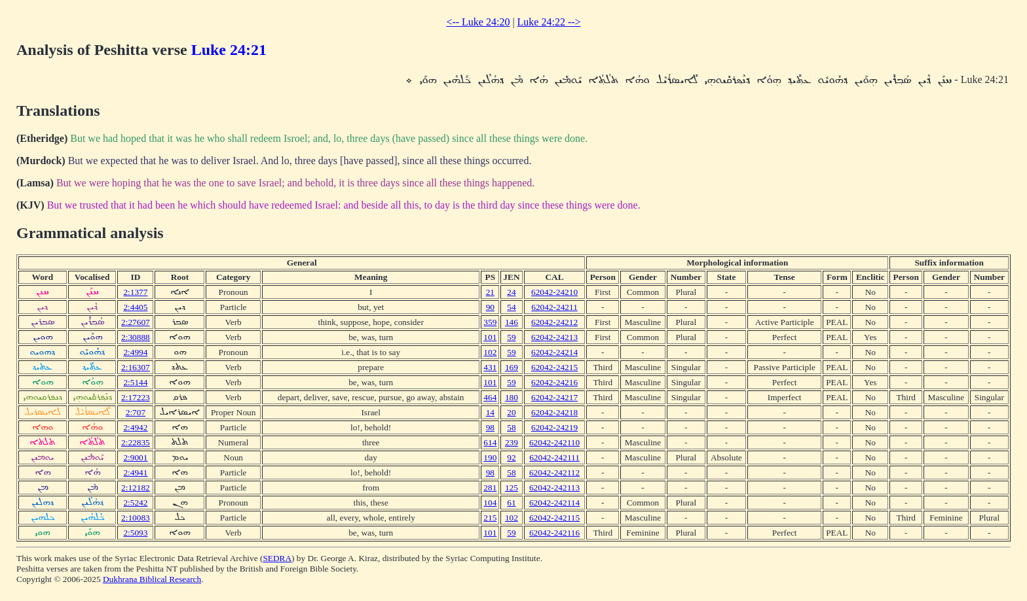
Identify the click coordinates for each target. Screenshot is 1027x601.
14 (490, 412)
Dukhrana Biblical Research (152, 579)
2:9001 (135, 457)
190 (489, 457)
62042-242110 (554, 442)
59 (511, 337)
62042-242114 (554, 502)
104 (489, 502)
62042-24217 (554, 397)
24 (511, 292)
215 (489, 518)
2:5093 (135, 533)
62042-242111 (554, 457)
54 (511, 307)
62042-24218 (554, 412)
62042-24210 (554, 292)
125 (511, 487)
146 (511, 322)
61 (511, 502)
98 (490, 427)
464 (489, 397)
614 (489, 442)
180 (511, 397)
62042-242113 (554, 487)
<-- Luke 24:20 (478, 21)
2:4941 (135, 472)
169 (511, 367)
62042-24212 (554, 322)
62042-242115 (554, 518)
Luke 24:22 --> (549, 21)
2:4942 (135, 427)
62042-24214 (554, 352)
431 (489, 367)
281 (489, 487)
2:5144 (135, 382)
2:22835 (135, 442)
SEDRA (277, 558)
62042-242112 (554, 472)
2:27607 (135, 322)
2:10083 (135, 518)
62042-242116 (554, 533)
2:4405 (135, 307)
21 (490, 292)
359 (489, 322)
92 (511, 457)
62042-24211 (554, 307)
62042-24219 (554, 427)
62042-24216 (554, 382)
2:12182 (135, 487)
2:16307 (135, 367)
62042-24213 (554, 337)
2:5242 (135, 502)
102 (489, 352)
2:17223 (135, 397)
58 (511, 427)
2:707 (135, 412)
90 (490, 307)
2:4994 (135, 352)
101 (489, 337)
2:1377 (135, 292)
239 (511, 442)
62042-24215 (554, 367)
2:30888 (135, 337)
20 (511, 412)
